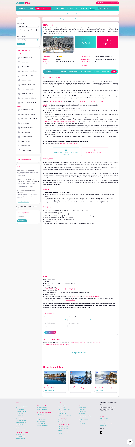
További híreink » (23, 201)
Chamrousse (82, 423)
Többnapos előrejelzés (58, 37)
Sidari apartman (41, 423)
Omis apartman (20, 424)
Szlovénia (50, 13)
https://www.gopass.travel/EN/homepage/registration (61, 121)
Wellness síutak (24, 146)
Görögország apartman (44, 412)
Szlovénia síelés (83, 405)
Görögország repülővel (26, 84)
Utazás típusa (21, 23)
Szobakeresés (50, 332)
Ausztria (44, 13)
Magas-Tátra (65, 19)
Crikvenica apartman (21, 420)
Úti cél (27, 30)
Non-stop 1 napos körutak (27, 102)
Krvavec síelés (82, 411)
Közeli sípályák (24, 141)
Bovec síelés (82, 413)
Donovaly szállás (62, 420)
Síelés (51, 19)
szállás (48, 71)
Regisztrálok (22, 220)
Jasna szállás (61, 421)
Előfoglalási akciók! (43, 8)
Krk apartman (19, 415)
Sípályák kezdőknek (25, 150)
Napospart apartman (42, 407)
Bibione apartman (20, 436)
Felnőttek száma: (49, 323)
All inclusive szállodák (25, 93)
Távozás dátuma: (74, 317)
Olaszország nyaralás (22, 432)
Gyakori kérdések (104, 420)
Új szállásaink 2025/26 (25, 110)
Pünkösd (70, 8)
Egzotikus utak (58, 8)
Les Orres (81, 418)
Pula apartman (20, 418)
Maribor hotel (82, 407)
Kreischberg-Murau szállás (64, 415)
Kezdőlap (45, 19)
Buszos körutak (24, 62)
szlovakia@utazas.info (79, 342)
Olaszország (64, 13)
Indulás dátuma (21, 36)
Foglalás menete (104, 418)
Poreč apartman (20, 409)
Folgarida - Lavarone (63, 426)
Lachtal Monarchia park (64, 409)
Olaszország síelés (63, 424)
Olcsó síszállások (24, 132)
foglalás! (107, 41)
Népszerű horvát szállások (27, 71)
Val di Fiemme (61, 434)
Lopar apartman (20, 413)
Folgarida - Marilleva (63, 428)
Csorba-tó (72, 19)
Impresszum (103, 425)
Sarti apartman (41, 414)
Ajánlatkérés (80, 353)
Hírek (18, 166)
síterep (96, 71)
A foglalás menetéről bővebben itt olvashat (56, 344)
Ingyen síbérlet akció (25, 128)
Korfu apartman (41, 421)
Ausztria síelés (62, 406)
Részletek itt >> (70, 300)
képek (56, 71)
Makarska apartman (21, 422)
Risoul (80, 421)
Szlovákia (57, 19)
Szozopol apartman (42, 409)
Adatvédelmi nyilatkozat (106, 423)
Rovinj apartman (20, 417)
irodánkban (75, 296)
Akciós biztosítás (24, 159)
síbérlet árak (73, 71)
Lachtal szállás (61, 407)
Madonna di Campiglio (63, 432)
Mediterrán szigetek (25, 75)
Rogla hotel (82, 409)
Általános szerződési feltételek (107, 422)
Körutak (31, 8)
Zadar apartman (20, 426)
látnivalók (105, 71)
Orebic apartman (20, 407)
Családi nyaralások (25, 80)
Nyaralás (21, 8)
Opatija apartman (20, 429)
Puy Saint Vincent (83, 419)
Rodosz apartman (41, 416)
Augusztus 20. (81, 8)
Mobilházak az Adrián (26, 89)
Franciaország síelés (85, 416)
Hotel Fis (79, 19)
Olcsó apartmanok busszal (27, 98)
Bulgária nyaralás (42, 405)
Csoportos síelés (89, 13)
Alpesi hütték (23, 123)
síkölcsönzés (86, 71)
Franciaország (73, 13)
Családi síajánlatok (25, 137)
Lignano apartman (20, 438)
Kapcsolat (102, 416)
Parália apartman (41, 419)
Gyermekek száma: (75, 323)
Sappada (60, 430)
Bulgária (81, 13)
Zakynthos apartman (42, 425)
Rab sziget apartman (21, 411)
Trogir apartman (20, 428)
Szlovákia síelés (62, 418)
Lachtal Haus (61, 411)
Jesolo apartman (20, 434)
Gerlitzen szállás (62, 413)
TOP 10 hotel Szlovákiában (27, 119)
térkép (63, 71)
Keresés (20, 44)
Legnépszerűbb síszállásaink (28, 114)
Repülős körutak (24, 66)
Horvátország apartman (23, 406)
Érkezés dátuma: (49, 317)
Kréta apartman (41, 418)
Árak (113, 71)
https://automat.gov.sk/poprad (68, 143)
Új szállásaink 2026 (25, 57)
